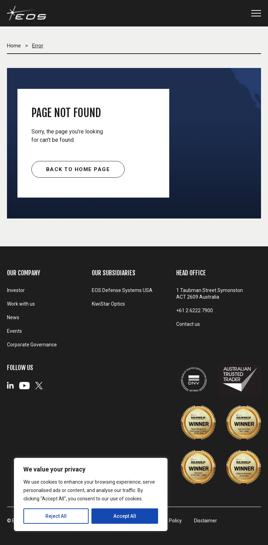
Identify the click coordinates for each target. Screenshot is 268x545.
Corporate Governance (32, 344)
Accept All (124, 516)
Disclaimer (205, 520)
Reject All (56, 516)
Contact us (188, 324)
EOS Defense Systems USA (122, 290)
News (13, 317)
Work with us (21, 304)
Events (14, 331)
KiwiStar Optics (108, 304)
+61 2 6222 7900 (194, 310)
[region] (91, 494)
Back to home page (78, 169)
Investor (16, 290)
